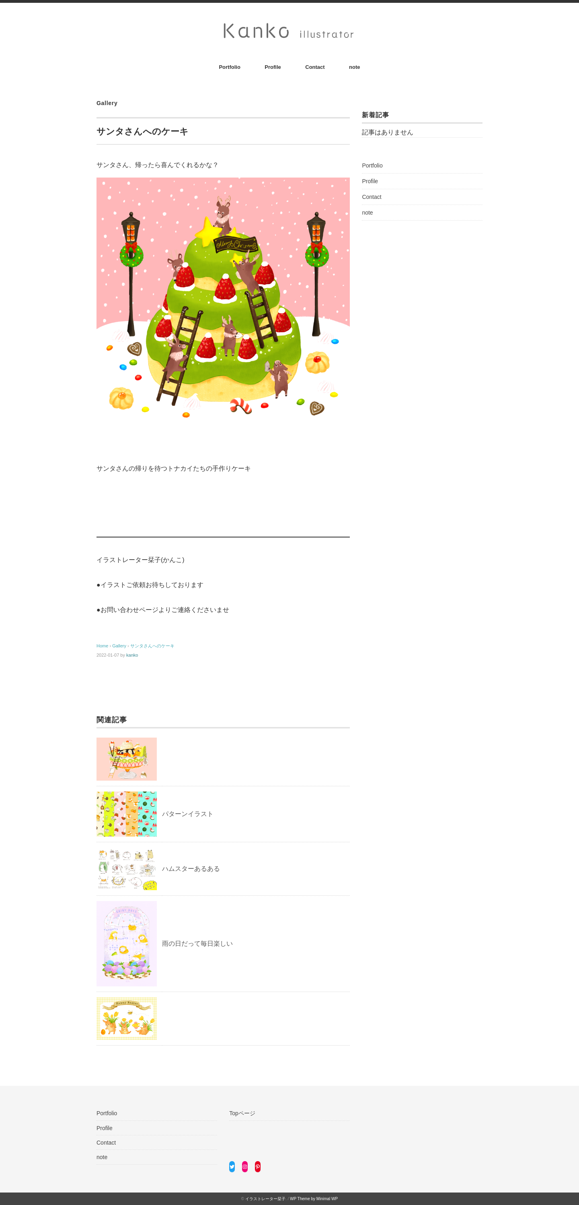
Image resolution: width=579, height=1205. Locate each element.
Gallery (106, 103)
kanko (132, 655)
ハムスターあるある (191, 868)
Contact (314, 67)
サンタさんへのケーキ (152, 645)
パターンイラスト (188, 813)
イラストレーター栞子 (265, 1199)
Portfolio (229, 67)
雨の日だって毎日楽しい (197, 943)
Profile (273, 67)
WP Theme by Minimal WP (314, 1199)
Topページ (242, 1113)
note (354, 67)
